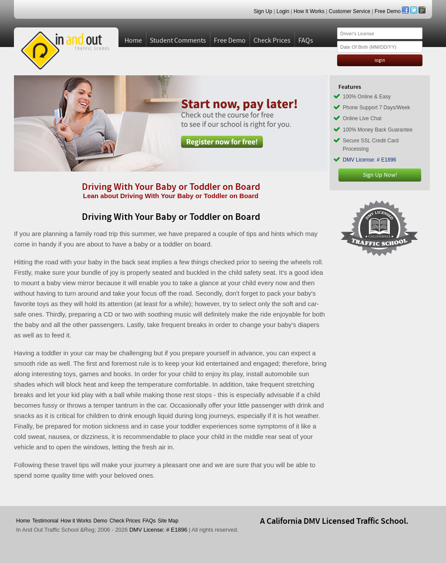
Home (133, 40)
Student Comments (178, 40)
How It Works (309, 11)
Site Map (168, 521)
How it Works (76, 521)
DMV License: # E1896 (369, 160)
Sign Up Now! (380, 175)
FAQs (305, 40)
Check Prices (272, 40)
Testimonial (45, 521)
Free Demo (388, 11)
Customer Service (349, 11)
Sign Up (262, 11)
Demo (101, 521)
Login (283, 11)
